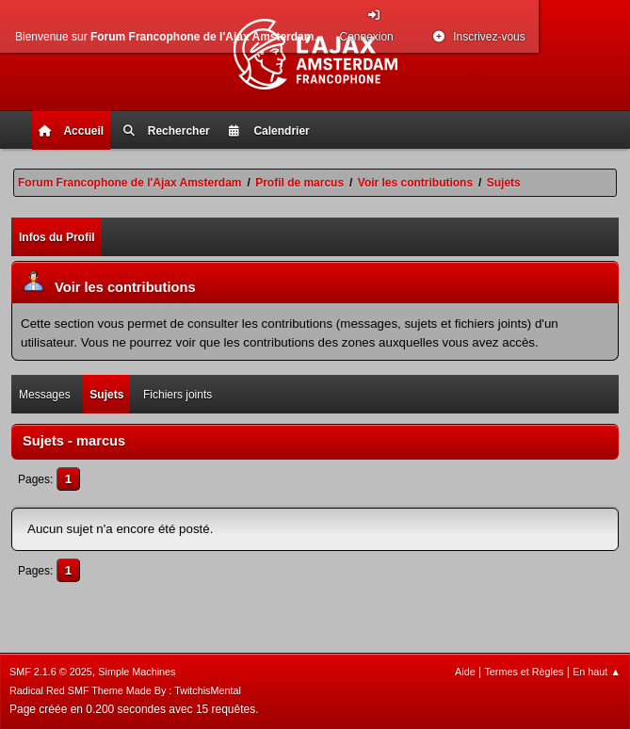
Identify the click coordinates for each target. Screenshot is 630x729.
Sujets (106, 394)
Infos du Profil (57, 237)
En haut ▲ (597, 671)
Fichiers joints (177, 394)
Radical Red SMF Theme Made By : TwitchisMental (125, 690)
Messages (45, 394)
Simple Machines (136, 671)
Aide (465, 671)
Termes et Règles (523, 671)
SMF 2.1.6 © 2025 (50, 671)
